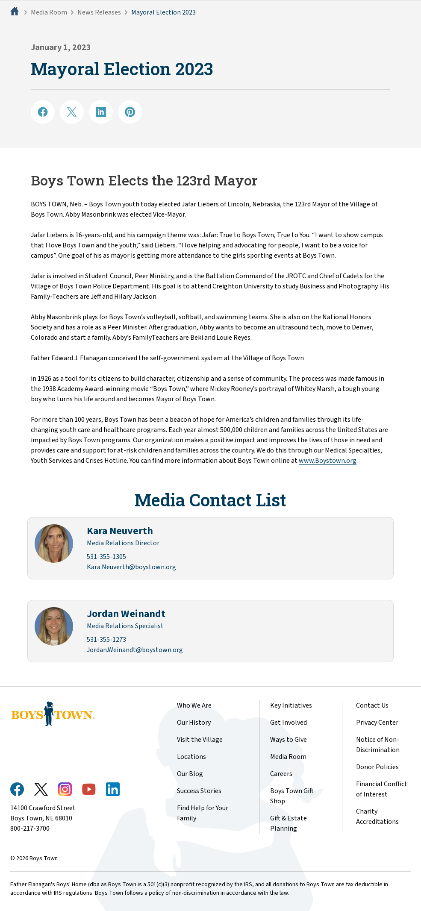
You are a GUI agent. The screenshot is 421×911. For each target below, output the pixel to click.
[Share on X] (72, 112)
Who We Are (194, 705)
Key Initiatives (291, 705)
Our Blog (190, 774)
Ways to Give (288, 739)
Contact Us (372, 705)
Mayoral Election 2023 (163, 12)
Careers (281, 774)
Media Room (49, 12)
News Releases (99, 12)
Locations (191, 756)
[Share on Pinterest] (130, 112)
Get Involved (288, 722)
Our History (194, 722)
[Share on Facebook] (43, 112)
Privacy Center (377, 722)
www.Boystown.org (327, 460)
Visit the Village (200, 739)
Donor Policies (377, 767)
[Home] (15, 12)
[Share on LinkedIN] (101, 112)
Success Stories (199, 791)
